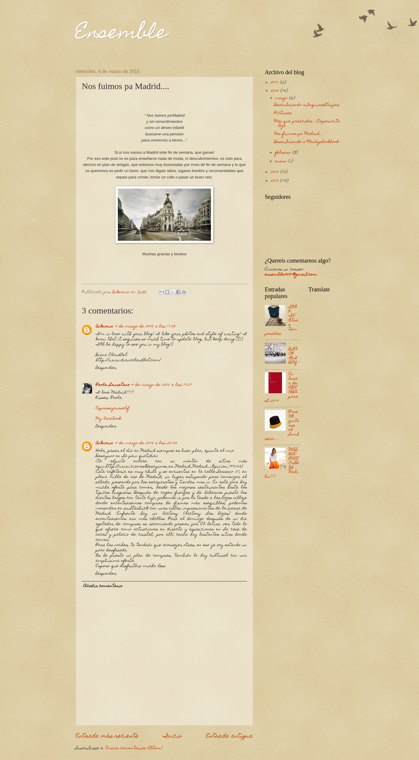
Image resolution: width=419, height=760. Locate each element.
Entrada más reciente (107, 736)
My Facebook (108, 419)
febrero (283, 153)
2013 (275, 181)
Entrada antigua (229, 736)
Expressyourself (112, 408)
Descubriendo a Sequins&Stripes (306, 105)
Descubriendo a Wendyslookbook (306, 142)
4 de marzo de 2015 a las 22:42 (146, 443)
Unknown (104, 327)
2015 (275, 91)
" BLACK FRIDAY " (294, 354)
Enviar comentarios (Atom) (134, 748)
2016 (275, 83)
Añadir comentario (103, 586)
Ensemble (122, 34)
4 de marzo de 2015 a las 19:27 (162, 385)
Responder (106, 368)
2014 (275, 172)
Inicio (172, 736)
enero (281, 161)
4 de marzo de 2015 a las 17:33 (145, 327)
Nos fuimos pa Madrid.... (298, 134)
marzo (282, 98)
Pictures (283, 113)
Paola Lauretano (113, 385)
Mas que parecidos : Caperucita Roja (307, 123)
